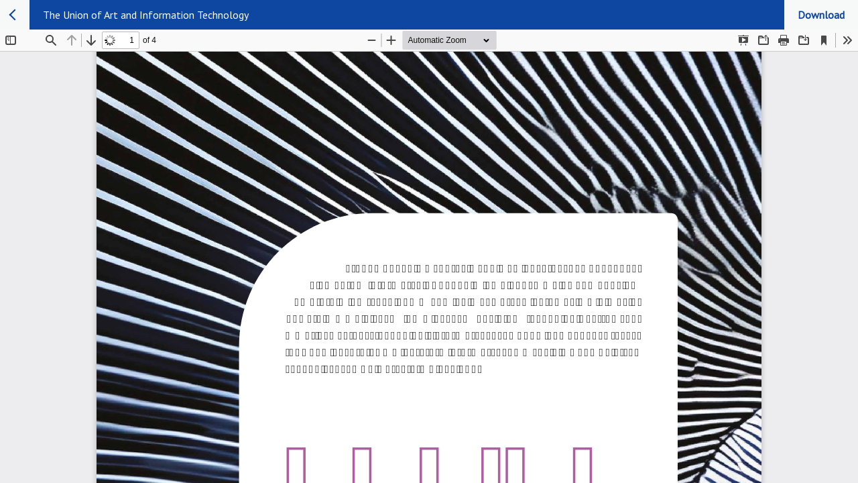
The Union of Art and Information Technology (146, 14)
